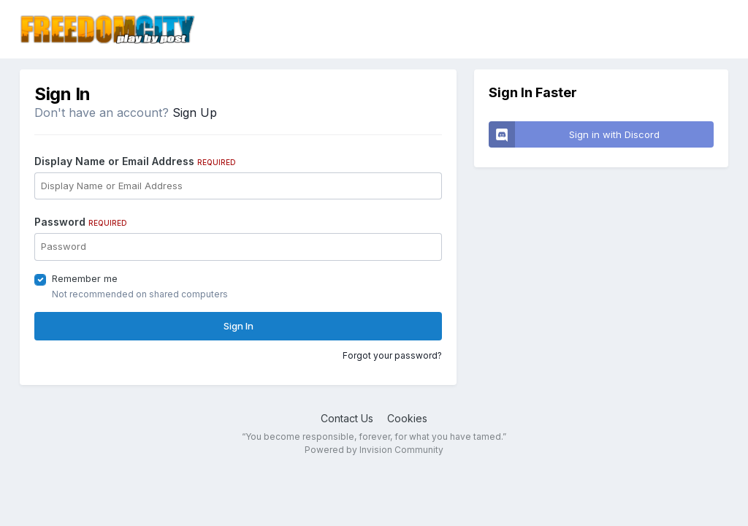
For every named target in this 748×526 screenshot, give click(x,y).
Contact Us (347, 418)
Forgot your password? (392, 355)
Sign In (238, 326)
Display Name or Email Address (135, 161)
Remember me (85, 278)
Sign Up (194, 112)
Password (80, 222)
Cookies (407, 418)
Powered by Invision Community (374, 449)
